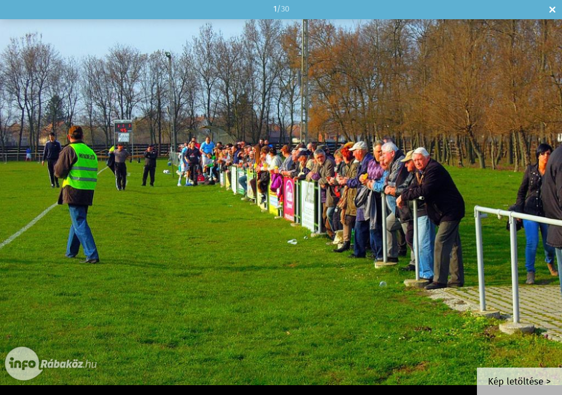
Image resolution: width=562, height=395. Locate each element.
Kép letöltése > (519, 382)
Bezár (552, 9)
